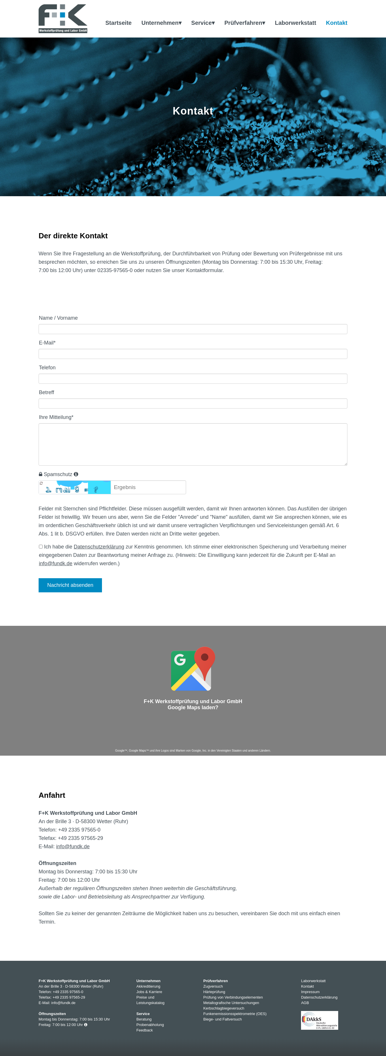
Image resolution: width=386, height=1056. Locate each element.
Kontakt (336, 23)
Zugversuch (213, 986)
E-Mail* (47, 343)
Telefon (47, 367)
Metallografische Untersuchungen (231, 1003)
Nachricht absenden (70, 585)
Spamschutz (58, 474)
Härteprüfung (214, 992)
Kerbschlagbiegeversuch (223, 1008)
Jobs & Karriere (149, 992)
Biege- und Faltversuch (222, 1019)
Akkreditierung (148, 986)
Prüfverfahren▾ (244, 23)
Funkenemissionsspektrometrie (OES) (235, 1014)
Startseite (118, 23)
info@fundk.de (55, 563)
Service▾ (203, 23)
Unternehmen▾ (161, 23)
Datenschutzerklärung (99, 547)
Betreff (46, 392)
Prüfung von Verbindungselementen (233, 997)
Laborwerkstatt (295, 23)
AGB (305, 1003)
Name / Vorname (58, 318)
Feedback (144, 1030)
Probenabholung (150, 1025)
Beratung (144, 1019)
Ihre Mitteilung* (56, 417)
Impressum (310, 992)
